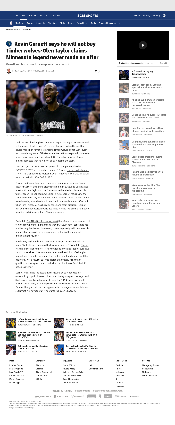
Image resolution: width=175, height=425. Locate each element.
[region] (143, 45)
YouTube (119, 365)
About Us (40, 365)
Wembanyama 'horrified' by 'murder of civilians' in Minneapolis (146, 188)
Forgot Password (149, 375)
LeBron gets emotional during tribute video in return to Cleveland (147, 159)
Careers (39, 369)
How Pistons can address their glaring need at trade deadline (148, 129)
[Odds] (93, 23)
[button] (120, 23)
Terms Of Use (68, 365)
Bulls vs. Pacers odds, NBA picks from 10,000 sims (33, 347)
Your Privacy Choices (71, 375)
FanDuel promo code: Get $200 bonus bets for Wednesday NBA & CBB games (81, 335)
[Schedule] (40, 23)
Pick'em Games (16, 365)
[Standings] (52, 23)
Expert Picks (27, 29)
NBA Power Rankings (13, 29)
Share (162, 63)
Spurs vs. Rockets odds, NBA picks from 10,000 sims (82, 320)
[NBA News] (19, 23)
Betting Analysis (16, 375)
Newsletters (147, 369)
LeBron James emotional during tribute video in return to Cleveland (34, 320)
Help (91, 365)
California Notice (70, 382)
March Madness (16, 379)
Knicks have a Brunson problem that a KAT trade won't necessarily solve (148, 103)
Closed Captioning (70, 379)
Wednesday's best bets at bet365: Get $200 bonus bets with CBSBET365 (34, 335)
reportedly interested (79, 153)
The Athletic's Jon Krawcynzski (42, 221)
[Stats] (62, 23)
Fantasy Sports (16, 369)
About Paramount (44, 372)
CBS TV (39, 379)
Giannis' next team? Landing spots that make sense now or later (147, 87)
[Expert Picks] (83, 23)
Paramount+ (41, 375)
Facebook (120, 375)
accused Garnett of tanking (29, 186)
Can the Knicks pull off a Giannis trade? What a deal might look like (82, 347)
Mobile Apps (14, 382)
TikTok (118, 369)
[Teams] (71, 23)
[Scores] (30, 23)
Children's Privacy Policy (73, 372)
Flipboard (120, 386)
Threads (119, 382)
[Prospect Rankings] (107, 23)
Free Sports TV (16, 372)
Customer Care (96, 369)
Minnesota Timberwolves (55, 149)
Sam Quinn (19, 71)
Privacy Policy (68, 369)
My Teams (146, 372)
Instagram (120, 372)
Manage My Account (151, 365)
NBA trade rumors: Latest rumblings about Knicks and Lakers (146, 203)
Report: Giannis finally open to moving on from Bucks (147, 173)
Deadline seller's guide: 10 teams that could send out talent (149, 116)
